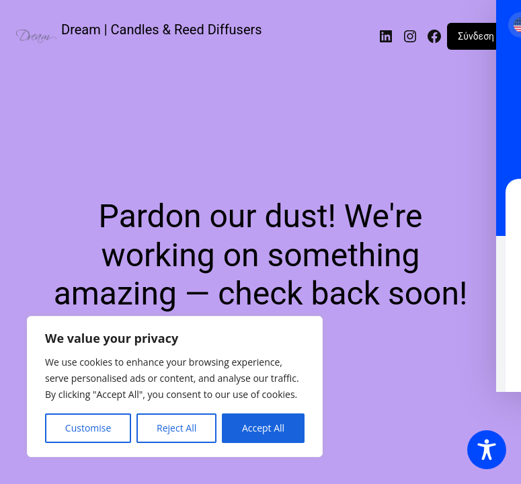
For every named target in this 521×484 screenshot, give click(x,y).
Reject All (176, 427)
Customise (88, 427)
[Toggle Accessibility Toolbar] (487, 450)
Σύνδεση (476, 36)
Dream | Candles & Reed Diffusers (161, 30)
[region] (175, 386)
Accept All (263, 427)
